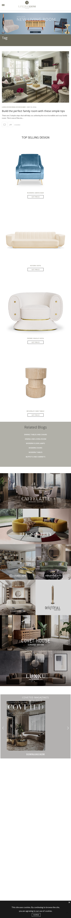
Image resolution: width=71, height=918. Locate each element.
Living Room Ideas (8, 107)
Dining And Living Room (35, 439)
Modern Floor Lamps (35, 443)
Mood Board (21, 107)
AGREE (36, 915)
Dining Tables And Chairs (35, 434)
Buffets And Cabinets (35, 457)
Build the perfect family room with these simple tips (33, 111)
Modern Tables (35, 452)
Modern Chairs (35, 448)
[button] (68, 728)
